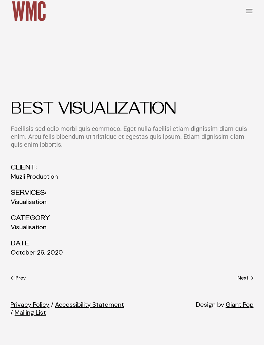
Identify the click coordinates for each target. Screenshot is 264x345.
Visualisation (28, 202)
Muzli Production (34, 177)
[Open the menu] (249, 11)
